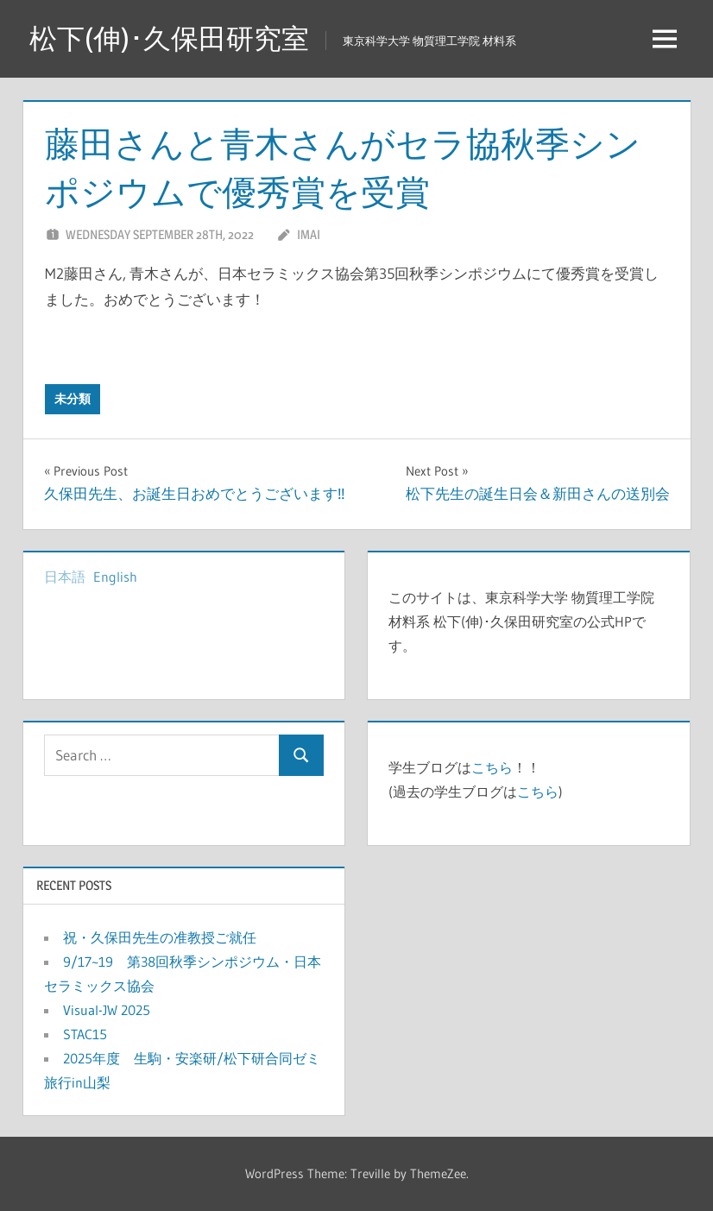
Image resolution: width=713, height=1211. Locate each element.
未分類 (72, 399)
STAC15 (85, 1034)
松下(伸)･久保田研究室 (169, 38)
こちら (492, 767)
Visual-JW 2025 (113, 1010)
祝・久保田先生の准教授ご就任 (159, 937)
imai (308, 234)
